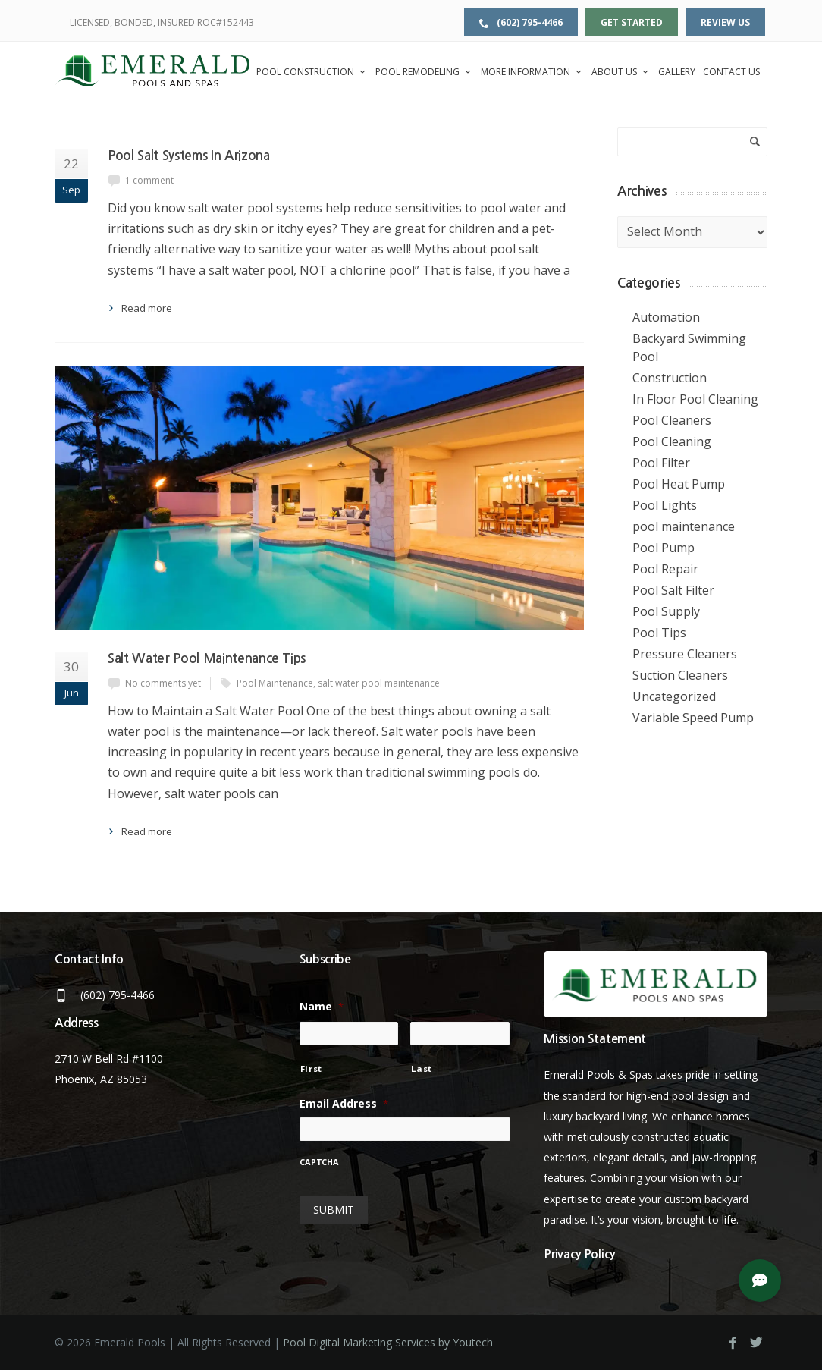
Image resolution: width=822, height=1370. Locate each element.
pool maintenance (683, 526)
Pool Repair (665, 569)
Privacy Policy (579, 1254)
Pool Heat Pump (678, 484)
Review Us (725, 22)
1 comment (149, 180)
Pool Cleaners (671, 420)
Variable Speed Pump (693, 717)
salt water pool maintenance (379, 683)
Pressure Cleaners (684, 654)
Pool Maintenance (275, 683)
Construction (669, 377)
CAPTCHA (319, 1163)
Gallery (676, 71)
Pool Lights (664, 505)
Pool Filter (661, 462)
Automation (666, 317)
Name (322, 1006)
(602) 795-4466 (521, 22)
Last (421, 1068)
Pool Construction (312, 71)
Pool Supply (666, 611)
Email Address (344, 1104)
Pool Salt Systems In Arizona (188, 155)
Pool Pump (663, 547)
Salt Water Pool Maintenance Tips (207, 658)
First (311, 1068)
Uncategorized (674, 696)
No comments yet (163, 683)
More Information (532, 71)
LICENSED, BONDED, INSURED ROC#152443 (162, 22)
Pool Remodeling (424, 71)
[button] (760, 1280)
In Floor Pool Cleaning (695, 399)
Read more (146, 308)
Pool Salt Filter (673, 590)
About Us (621, 71)
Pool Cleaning (671, 441)
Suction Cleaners (680, 675)
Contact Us (731, 71)
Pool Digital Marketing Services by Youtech (388, 1342)
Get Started (632, 22)
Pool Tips (659, 632)
